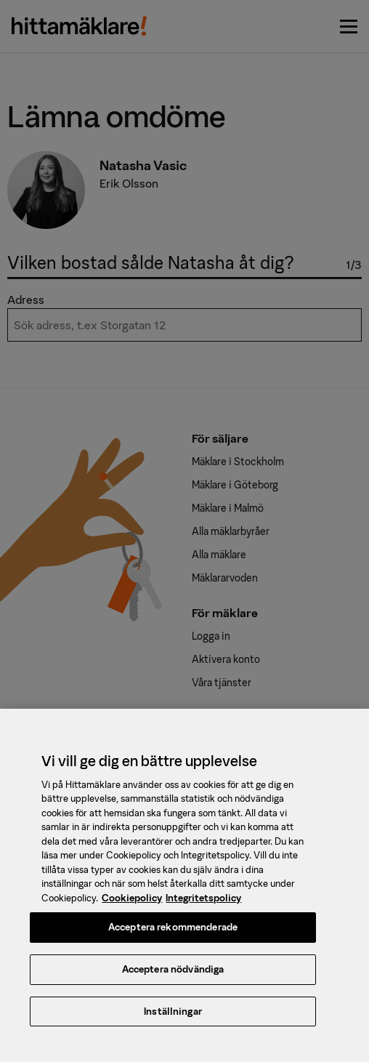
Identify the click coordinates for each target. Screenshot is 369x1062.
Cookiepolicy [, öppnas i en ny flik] (132, 908)
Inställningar (173, 1021)
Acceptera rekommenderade (173, 937)
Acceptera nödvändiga (173, 979)
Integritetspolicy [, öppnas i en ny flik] (203, 908)
